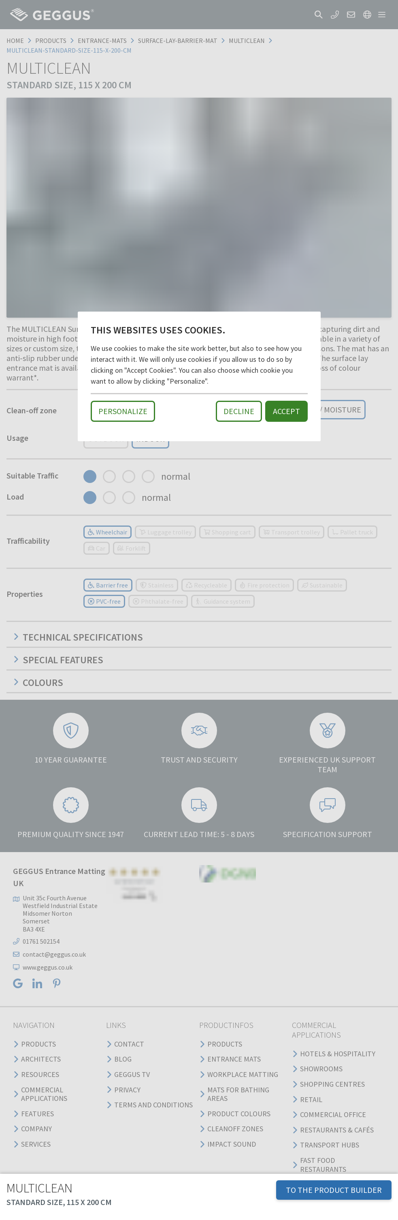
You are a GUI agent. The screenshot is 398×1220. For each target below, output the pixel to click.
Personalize (122, 411)
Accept (286, 411)
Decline (238, 411)
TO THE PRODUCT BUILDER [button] (334, 1190)
